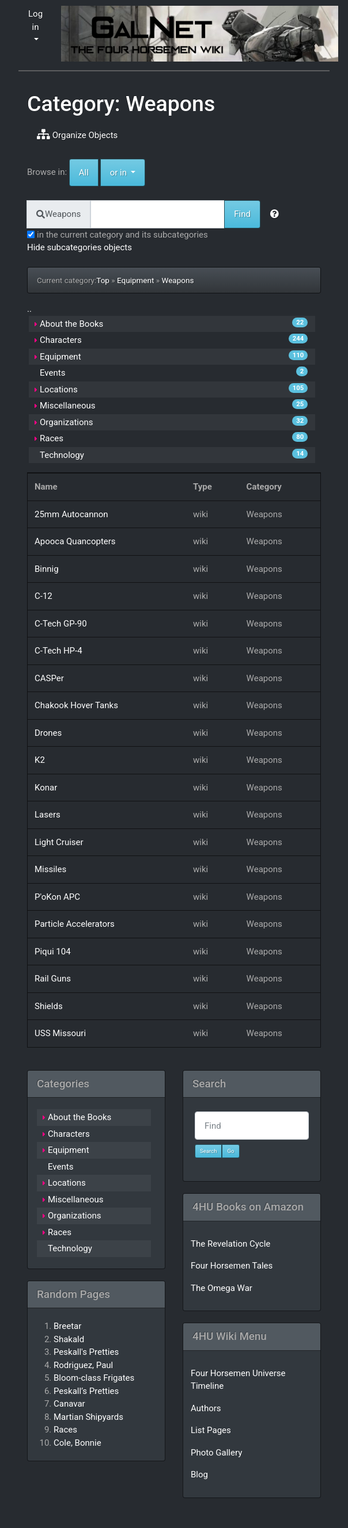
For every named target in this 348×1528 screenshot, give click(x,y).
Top (102, 280)
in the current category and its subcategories (117, 235)
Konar (46, 787)
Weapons (177, 280)
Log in (35, 20)
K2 (40, 760)
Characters (61, 340)
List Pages (211, 1430)
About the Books (71, 324)
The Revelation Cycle (230, 1244)
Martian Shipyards (88, 1417)
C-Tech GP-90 (61, 623)
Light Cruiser (59, 842)
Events (52, 373)
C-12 (43, 596)
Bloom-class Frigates (94, 1378)
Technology (62, 455)
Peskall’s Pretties (86, 1391)
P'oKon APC (57, 897)
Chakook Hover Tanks (76, 705)
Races (51, 438)
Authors (206, 1408)
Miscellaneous (68, 405)
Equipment (135, 280)
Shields (49, 1006)
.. (29, 309)
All (84, 172)
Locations (59, 389)
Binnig (47, 569)
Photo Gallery (216, 1452)
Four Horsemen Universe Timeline (238, 1380)
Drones (48, 733)
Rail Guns (53, 978)
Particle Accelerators (75, 924)
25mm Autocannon (71, 514)
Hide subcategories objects (79, 247)
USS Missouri (60, 1033)
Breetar (67, 1326)
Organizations (66, 422)
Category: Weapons (121, 103)
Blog (199, 1474)
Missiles (50, 869)
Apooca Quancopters (75, 541)
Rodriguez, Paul (83, 1365)
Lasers (47, 814)
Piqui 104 (53, 951)
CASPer (49, 678)
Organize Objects (77, 134)
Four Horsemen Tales (232, 1265)
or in (128, 172)
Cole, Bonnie (77, 1443)
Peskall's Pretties (86, 1352)
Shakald (69, 1339)
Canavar (69, 1404)
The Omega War (221, 1288)
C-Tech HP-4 (58, 650)
